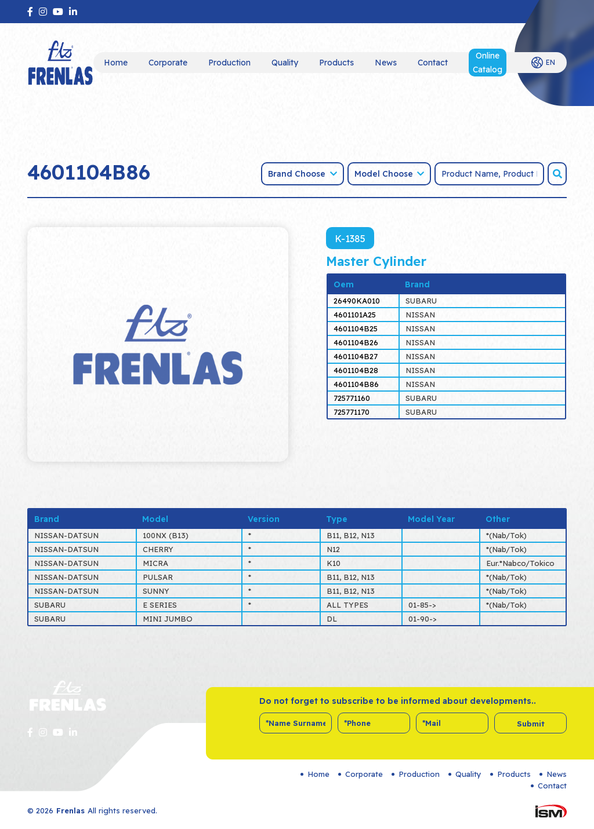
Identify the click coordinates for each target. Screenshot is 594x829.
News (386, 62)
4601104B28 (356, 370)
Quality (284, 62)
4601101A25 (355, 314)
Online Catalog (487, 62)
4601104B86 (356, 384)
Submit (531, 723)
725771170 (352, 412)
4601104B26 (356, 342)
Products (336, 62)
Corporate (167, 62)
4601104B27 (356, 356)
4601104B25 (356, 328)
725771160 (352, 398)
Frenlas (70, 810)
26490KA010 (357, 300)
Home (116, 62)
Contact (433, 62)
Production (229, 62)
